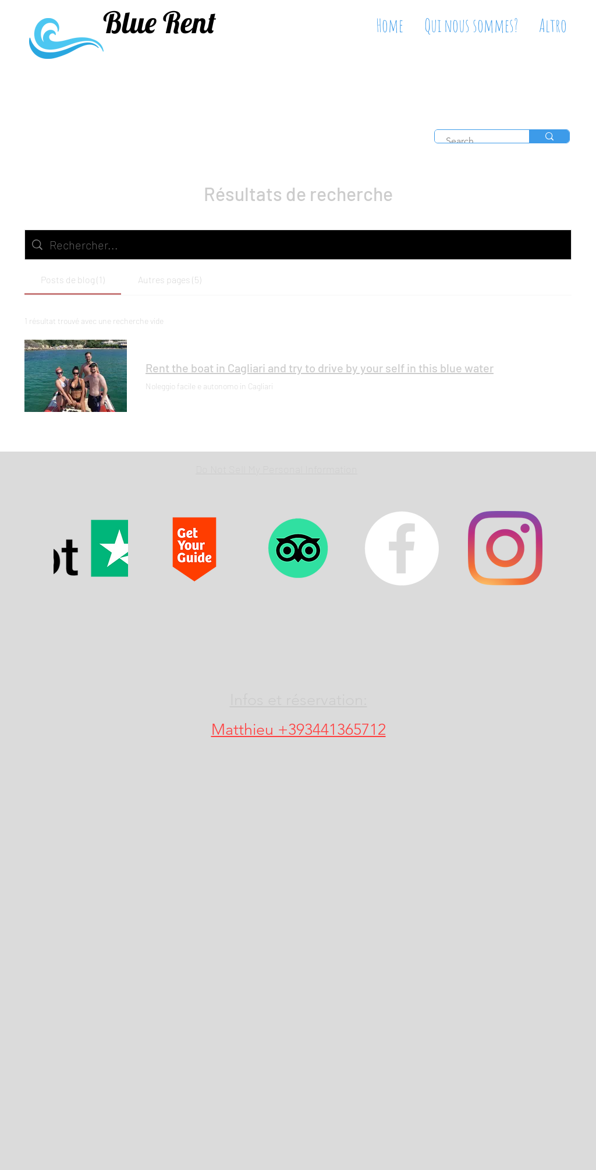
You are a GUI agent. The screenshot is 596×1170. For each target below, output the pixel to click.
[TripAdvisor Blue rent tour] (298, 548)
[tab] (72, 280)
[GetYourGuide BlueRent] (194, 548)
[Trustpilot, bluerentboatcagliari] (91, 548)
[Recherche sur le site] (306, 244)
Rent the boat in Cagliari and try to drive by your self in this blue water (320, 368)
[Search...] (475, 141)
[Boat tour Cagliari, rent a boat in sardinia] (401, 548)
